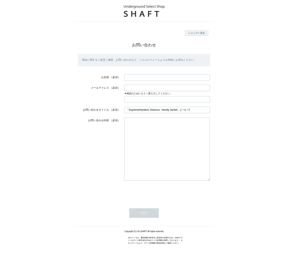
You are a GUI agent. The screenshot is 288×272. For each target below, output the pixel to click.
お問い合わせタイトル (96, 109)
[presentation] (154, 204)
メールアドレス (100, 87)
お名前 (105, 77)
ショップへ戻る (196, 33)
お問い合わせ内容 (98, 120)
